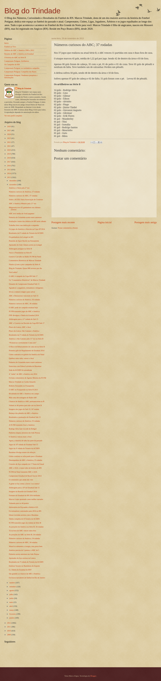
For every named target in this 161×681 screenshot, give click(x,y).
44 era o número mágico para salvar (22, 292)
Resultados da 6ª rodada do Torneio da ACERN (26, 233)
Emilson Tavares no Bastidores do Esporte (24, 566)
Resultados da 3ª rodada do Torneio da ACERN (26, 562)
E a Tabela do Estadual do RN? (20, 570)
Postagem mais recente (63, 222)
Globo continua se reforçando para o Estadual (25, 456)
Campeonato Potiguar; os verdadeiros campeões (21, 68)
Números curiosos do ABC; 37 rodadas (23, 196)
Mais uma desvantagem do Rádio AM (23, 398)
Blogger (93, 676)
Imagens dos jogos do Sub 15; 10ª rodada (24, 409)
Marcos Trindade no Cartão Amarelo (22, 382)
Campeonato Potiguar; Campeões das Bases (20, 72)
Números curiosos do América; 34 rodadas (24, 538)
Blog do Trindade (32, 11)
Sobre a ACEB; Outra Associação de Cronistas (26, 200)
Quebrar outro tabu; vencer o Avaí (21, 358)
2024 (9, 134)
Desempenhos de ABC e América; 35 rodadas (25, 460)
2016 (9, 166)
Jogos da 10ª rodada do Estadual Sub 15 (23, 445)
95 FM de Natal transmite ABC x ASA (23, 472)
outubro (12, 583)
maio (11, 602)
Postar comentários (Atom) (68, 228)
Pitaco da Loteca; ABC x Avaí (20, 327)
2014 (9, 173)
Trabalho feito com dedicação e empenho (24, 225)
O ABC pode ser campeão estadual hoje (23, 308)
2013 (9, 177)
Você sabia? (13, 272)
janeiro (12, 618)
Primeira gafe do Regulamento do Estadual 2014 (26, 351)
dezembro (13, 181)
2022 (9, 142)
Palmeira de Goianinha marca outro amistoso (25, 362)
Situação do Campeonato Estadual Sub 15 (24, 284)
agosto (11, 590)
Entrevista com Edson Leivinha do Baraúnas (25, 366)
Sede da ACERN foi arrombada (20, 370)
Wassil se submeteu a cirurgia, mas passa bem (25, 546)
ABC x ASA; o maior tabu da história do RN (25, 468)
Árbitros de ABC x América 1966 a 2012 (19, 50)
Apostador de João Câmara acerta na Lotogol (25, 245)
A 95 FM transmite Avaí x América (22, 425)
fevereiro (12, 614)
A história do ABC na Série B (15, 57)
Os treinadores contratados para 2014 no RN (25, 511)
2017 (9, 162)
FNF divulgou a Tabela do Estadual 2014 (24, 315)
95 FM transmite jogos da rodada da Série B (25, 523)
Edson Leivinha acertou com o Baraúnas (23, 515)
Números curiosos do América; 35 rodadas (24, 421)
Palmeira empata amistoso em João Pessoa (24, 433)
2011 (9, 627)
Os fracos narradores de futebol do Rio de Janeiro (27, 578)
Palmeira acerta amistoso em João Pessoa (24, 554)
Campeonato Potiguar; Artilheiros (16, 61)
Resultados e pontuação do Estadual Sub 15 (25, 417)
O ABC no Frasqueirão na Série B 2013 (23, 390)
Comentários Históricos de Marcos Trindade (25, 260)
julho (11, 594)
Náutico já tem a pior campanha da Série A (24, 264)
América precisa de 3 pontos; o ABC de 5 (24, 550)
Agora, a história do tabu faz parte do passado (25, 441)
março (11, 610)
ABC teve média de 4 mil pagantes (21, 214)
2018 (9, 158)
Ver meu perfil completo (13, 116)
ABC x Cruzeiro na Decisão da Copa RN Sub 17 (26, 323)
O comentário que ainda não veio (21, 480)
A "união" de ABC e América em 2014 (23, 374)
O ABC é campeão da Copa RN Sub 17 (23, 276)
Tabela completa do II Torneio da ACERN (24, 519)
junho (11, 598)
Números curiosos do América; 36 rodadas (24, 300)
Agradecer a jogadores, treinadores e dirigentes (26, 288)
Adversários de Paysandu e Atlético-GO (23, 507)
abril (11, 606)
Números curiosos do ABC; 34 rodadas (23, 542)
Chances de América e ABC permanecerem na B (26, 401)
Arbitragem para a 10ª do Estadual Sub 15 (24, 488)
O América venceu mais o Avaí (20, 437)
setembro (12, 587)
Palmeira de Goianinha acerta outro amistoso (25, 217)
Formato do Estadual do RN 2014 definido (24, 495)
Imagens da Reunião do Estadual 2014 (23, 491)
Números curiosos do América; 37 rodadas (24, 192)
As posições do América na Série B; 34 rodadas (26, 527)
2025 (9, 130)
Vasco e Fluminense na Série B (20, 253)
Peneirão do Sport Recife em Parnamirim (24, 241)
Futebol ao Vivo (10, 47)
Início (6, 43)
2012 (9, 623)
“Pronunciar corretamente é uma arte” (23, 343)
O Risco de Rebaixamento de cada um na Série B (27, 347)
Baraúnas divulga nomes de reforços (22, 452)
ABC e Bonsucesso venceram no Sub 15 (23, 296)
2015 (9, 170)
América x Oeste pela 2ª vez (19, 188)
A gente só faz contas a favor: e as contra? (24, 484)
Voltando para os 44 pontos (19, 503)
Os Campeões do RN (12, 65)
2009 (9, 635)
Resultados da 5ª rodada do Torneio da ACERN (26, 335)
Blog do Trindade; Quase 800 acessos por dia (25, 268)
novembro (13, 185)
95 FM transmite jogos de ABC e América (24, 311)
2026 (9, 126)
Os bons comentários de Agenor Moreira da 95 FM (27, 378)
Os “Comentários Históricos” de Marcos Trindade (27, 280)
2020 (9, 150)
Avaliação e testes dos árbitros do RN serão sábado (27, 221)
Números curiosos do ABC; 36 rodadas (23, 304)
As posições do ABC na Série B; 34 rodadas (25, 535)
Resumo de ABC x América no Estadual (19, 54)
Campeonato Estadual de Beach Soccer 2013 (25, 476)
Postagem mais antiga (145, 222)
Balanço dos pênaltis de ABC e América (23, 413)
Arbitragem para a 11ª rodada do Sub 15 (23, 319)
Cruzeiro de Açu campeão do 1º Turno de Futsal (26, 464)
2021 (9, 146)
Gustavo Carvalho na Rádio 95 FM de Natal (25, 257)
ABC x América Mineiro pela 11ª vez (22, 203)
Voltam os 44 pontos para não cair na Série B (25, 405)
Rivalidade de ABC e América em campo (24, 394)
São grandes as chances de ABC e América (24, 574)
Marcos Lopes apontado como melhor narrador (26, 499)
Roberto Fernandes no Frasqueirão (21, 386)
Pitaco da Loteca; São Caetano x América (24, 331)
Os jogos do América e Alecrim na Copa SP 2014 (27, 229)
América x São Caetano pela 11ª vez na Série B (26, 339)
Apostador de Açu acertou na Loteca (22, 558)
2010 (9, 631)
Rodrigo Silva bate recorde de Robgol (23, 429)
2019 (9, 154)
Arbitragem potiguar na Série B (20, 249)
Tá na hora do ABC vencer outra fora (22, 531)
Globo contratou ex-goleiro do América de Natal (26, 354)
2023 (9, 138)
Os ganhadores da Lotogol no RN (21, 237)
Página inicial (105, 222)
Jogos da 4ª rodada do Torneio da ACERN (24, 448)
